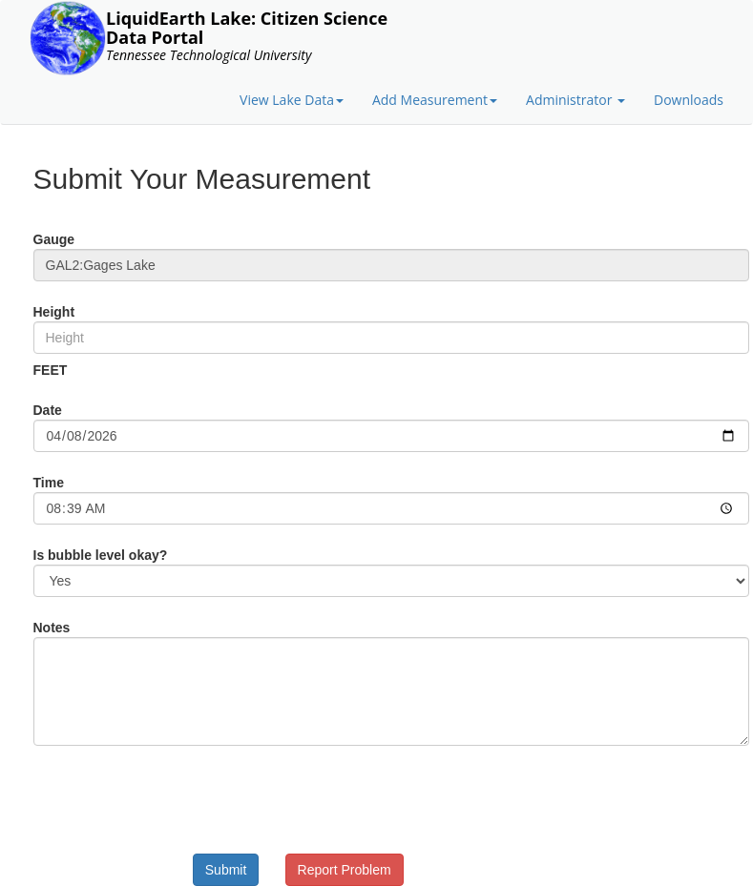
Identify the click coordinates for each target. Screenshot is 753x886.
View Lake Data (292, 100)
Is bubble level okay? (100, 555)
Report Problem (344, 869)
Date (47, 410)
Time (48, 482)
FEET (50, 370)
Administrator (575, 100)
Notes (52, 627)
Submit (226, 869)
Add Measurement (434, 100)
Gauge (54, 239)
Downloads (688, 100)
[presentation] (250, 797)
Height (54, 311)
